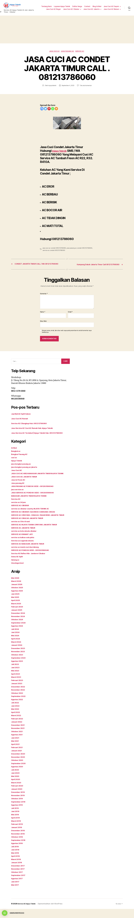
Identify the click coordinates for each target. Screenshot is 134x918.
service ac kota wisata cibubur (25, 540)
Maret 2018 (16, 868)
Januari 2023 (17, 692)
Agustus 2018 (17, 852)
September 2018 (19, 849)
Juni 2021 (15, 747)
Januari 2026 (17, 593)
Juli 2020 (15, 779)
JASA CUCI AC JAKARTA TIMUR (26, 483)
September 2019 (19, 811)
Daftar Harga (77, 7)
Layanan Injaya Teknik (62, 7)
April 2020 (16, 788)
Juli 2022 (15, 712)
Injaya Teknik (61, 151)
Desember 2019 (18, 801)
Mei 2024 (15, 644)
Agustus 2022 (17, 708)
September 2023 (19, 667)
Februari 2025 (17, 616)
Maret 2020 (16, 791)
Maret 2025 (16, 612)
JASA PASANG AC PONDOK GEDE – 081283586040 (35, 492)
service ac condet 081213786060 (66, 251)
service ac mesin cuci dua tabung (26, 556)
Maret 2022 (16, 724)
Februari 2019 (17, 833)
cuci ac (14, 460)
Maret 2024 (16, 651)
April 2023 (16, 683)
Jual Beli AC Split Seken (22, 417)
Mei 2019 (15, 823)
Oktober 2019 (17, 807)
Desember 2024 (18, 622)
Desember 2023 (18, 657)
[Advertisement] (67, 30)
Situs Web (43, 324)
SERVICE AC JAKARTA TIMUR (25, 537)
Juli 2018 (15, 855)
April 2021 (16, 753)
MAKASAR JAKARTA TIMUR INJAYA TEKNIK (31, 502)
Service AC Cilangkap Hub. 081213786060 (31, 426)
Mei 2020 (15, 785)
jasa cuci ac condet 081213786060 (55, 249)
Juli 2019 (15, 817)
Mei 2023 (15, 680)
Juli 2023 (15, 673)
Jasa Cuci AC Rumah (20, 422)
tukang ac (15, 569)
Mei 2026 (15, 587)
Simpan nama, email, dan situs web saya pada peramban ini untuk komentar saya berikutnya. (66, 334)
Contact (87, 7)
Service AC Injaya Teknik (28, 913)
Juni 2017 (15, 891)
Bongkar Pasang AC (20, 457)
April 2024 (16, 648)
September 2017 (19, 884)
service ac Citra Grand (21, 530)
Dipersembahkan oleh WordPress (52, 913)
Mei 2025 (15, 606)
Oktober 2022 (17, 702)
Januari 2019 (17, 836)
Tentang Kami (46, 7)
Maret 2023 (16, 686)
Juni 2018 (15, 859)
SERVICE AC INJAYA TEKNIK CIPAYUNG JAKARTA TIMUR (37, 533)
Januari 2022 (17, 731)
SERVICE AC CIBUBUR (21, 511)
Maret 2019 (16, 830)
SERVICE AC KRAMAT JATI (23, 543)
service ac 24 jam (19, 508)
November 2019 (18, 804)
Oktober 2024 (17, 628)
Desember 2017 (18, 875)
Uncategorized (18, 572)
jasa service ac (18, 495)
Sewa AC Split (17, 565)
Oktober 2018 (17, 846)
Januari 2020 (17, 798)
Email (70, 315)
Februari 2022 (17, 727)
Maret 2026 (16, 590)
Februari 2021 (17, 756)
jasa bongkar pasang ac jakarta (25, 470)
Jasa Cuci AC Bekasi (111, 9)
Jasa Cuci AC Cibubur (71, 9)
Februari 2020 (17, 795)
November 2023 (18, 660)
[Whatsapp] (52, 109)
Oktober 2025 (17, 596)
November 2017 (18, 878)
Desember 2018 (18, 839)
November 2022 (18, 699)
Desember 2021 (18, 734)
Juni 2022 (15, 715)
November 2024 (18, 625)
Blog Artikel (97, 7)
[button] (4, 913)
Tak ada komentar (86, 86)
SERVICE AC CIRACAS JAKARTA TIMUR (29, 527)
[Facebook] (41, 109)
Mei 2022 (15, 718)
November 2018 (18, 843)
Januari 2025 (17, 619)
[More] (56, 109)
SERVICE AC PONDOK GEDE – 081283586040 (32, 559)
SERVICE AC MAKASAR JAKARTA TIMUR (30, 553)
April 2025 (16, 609)
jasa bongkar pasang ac (22, 467)
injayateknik (52, 86)
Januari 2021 (17, 759)
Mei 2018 (15, 862)
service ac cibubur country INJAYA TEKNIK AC (32, 515)
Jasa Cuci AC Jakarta (91, 9)
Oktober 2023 (17, 664)
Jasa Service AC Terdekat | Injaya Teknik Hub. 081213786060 (40, 436)
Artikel (14, 451)
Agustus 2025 (17, 600)
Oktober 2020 (17, 769)
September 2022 (19, 705)
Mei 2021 (15, 750)
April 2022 (16, 721)
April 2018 (16, 865)
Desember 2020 (18, 763)
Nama (42, 315)
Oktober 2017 (17, 881)
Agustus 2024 (17, 635)
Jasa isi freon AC (19, 486)
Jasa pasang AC (68, 52)
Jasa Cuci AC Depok (111, 7)
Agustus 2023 (17, 670)
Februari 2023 (17, 689)
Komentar (44, 297)
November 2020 (18, 766)
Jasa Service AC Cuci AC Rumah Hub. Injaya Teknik (35, 431)
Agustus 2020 (17, 775)
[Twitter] (45, 109)
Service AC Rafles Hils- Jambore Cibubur (30, 562)
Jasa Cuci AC (53, 52)
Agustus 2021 (17, 743)
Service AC (81, 52)
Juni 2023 (15, 676)
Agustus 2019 (17, 814)
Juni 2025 (15, 603)
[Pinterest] (49, 109)
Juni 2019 (15, 820)
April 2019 (16, 827)
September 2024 (19, 632)
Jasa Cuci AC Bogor (53, 9)
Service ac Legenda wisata (23, 549)
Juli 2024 (15, 638)
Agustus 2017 (17, 887)
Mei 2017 (15, 894)
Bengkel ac (16, 454)
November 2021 (18, 737)
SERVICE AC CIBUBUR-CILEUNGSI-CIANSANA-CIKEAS (36, 518)
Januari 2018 (17, 871)
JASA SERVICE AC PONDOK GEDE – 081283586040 (35, 499)
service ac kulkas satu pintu (24, 546)
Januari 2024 (17, 654)
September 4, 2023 (68, 86)
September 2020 (19, 772)
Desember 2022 (18, 695)
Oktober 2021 (17, 740)
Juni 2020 (16, 782)
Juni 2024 (16, 641)
